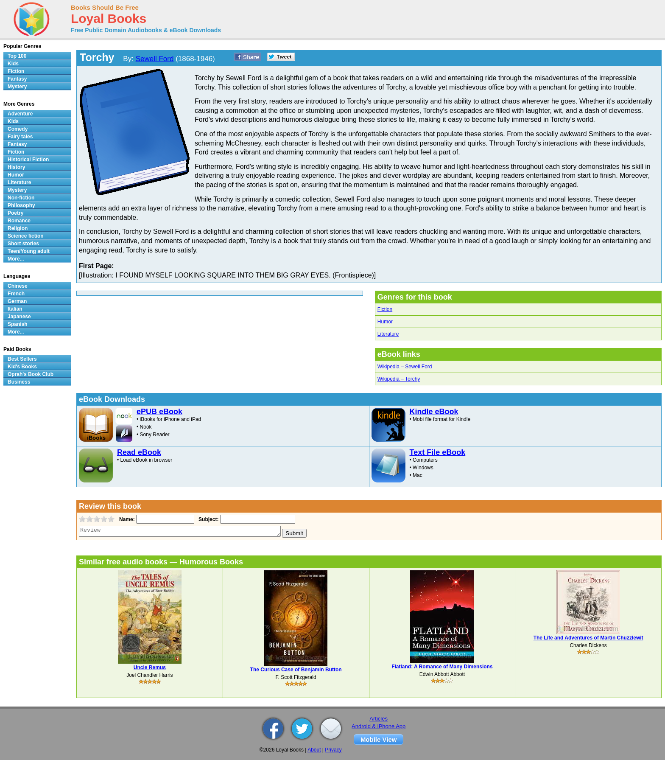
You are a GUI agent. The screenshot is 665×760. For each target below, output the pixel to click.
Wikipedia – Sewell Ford (404, 367)
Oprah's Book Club (30, 374)
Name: (126, 519)
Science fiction (26, 236)
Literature (388, 334)
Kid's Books (22, 367)
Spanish (18, 324)
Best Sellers (22, 359)
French (16, 294)
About (314, 750)
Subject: (208, 519)
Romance (19, 221)
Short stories (23, 244)
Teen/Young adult (29, 251)
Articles (378, 718)
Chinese (18, 286)
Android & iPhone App (378, 726)
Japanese (19, 317)
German (17, 301)
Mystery (17, 87)
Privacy (333, 750)
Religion (18, 228)
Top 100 (17, 56)
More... (16, 259)
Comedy (18, 129)
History (16, 167)
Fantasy (17, 79)
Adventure (20, 114)
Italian (15, 309)
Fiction (384, 309)
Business (19, 382)
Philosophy (21, 205)
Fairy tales (20, 137)
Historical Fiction (28, 160)
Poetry (15, 213)
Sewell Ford (155, 59)
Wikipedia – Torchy (398, 379)
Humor (385, 322)
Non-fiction (21, 198)
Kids (13, 64)
